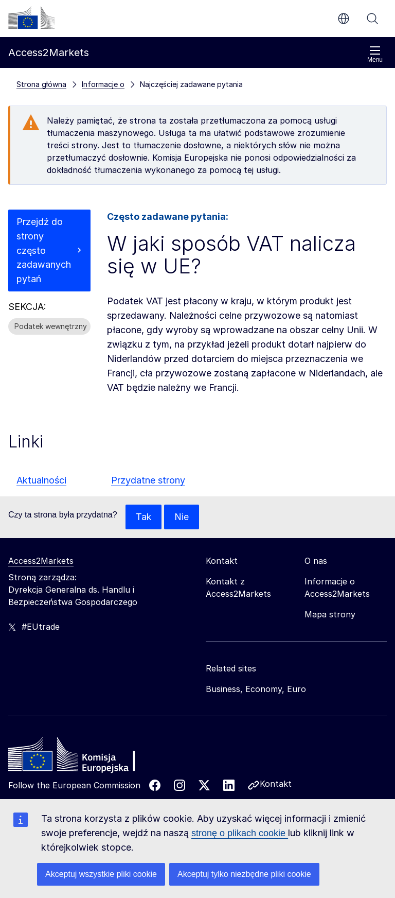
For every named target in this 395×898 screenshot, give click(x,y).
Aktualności (41, 480)
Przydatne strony (148, 480)
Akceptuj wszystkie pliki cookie (101, 874)
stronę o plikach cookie (239, 833)
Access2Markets (41, 561)
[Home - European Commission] (82, 757)
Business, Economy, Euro (256, 689)
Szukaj (372, 18)
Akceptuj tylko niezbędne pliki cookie (244, 874)
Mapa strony (329, 614)
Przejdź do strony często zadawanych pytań (43, 250)
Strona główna (41, 84)
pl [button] (343, 18)
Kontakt (276, 784)
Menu (375, 54)
